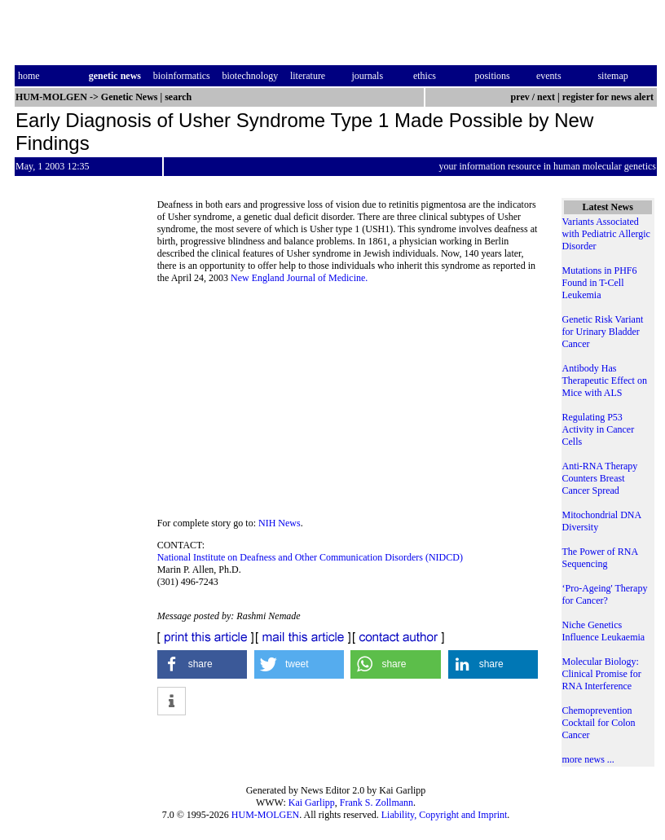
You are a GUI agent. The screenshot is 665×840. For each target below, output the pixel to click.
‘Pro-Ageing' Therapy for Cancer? (605, 594)
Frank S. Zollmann (376, 802)
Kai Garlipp (311, 802)
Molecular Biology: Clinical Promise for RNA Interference (601, 674)
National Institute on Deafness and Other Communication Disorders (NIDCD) (310, 557)
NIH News (279, 523)
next (546, 97)
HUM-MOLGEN (265, 814)
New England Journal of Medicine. (299, 278)
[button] (202, 664)
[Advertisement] (351, 406)
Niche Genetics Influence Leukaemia (603, 631)
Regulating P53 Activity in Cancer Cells (598, 429)
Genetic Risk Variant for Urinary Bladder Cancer (603, 332)
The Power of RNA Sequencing (600, 558)
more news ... (588, 759)
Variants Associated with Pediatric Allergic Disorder (606, 234)
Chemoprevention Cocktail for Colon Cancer (599, 723)
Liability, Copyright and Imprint (444, 814)
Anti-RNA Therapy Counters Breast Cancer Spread (600, 478)
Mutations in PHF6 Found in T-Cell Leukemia (599, 283)
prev (520, 97)
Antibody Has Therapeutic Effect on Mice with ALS (604, 380)
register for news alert (609, 97)
